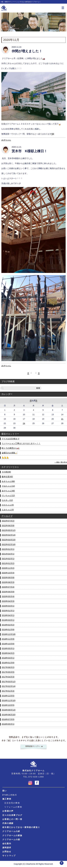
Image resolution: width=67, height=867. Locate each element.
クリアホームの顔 (11, 839)
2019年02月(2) (8, 625)
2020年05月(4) (8, 596)
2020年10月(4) (8, 573)
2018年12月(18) (9, 634)
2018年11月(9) (8, 639)
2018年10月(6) (8, 644)
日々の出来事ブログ (12, 815)
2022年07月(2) (8, 521)
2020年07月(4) (8, 587)
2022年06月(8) (8, 525)
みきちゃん (6, 140)
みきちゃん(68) (8, 481)
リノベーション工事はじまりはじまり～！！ (21, 443)
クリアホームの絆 (11, 831)
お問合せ (6, 851)
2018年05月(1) (8, 648)
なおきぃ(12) (7, 500)
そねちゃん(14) (8, 486)
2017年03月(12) (9, 681)
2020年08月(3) (8, 582)
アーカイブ (6, 516)
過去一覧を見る (61, 462)
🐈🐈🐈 (5, 457)
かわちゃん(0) (8, 505)
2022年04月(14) (9, 535)
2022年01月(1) (8, 549)
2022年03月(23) (9, 540)
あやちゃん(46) (8, 491)
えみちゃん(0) (8, 510)
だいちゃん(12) (8, 495)
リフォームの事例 (13, 807)
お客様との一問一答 (12, 819)
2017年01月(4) (8, 691)
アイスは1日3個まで (10, 439)
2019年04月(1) (8, 615)
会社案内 (6, 843)
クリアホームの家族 (12, 835)
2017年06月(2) (8, 667)
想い (4, 791)
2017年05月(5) (8, 672)
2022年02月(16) (9, 544)
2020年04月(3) (8, 601)
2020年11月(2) (8, 568)
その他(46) (6, 472)
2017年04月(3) (8, 677)
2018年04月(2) (8, 653)
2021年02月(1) (8, 559)
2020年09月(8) (8, 577)
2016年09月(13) (9, 710)
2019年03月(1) (8, 620)
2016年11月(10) (9, 700)
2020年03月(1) (8, 606)
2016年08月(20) (9, 715)
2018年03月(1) (8, 658)
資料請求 (6, 847)
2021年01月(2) (8, 563)
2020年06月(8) (8, 592)
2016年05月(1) (8, 724)
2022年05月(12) (9, 530)
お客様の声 (7, 811)
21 (62, 419)
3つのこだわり (9, 795)
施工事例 (6, 799)
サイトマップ (9, 855)
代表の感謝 (7, 823)
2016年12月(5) (8, 696)
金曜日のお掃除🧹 (10, 453)
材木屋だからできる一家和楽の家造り (21, 827)
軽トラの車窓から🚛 (11, 448)
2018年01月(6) (8, 663)
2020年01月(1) (8, 611)
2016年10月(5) (8, 705)
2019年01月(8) (8, 629)
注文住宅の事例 (12, 803)
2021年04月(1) (8, 554)
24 (24, 423)
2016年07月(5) (8, 719)
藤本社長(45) (7, 476)
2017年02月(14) (9, 686)
